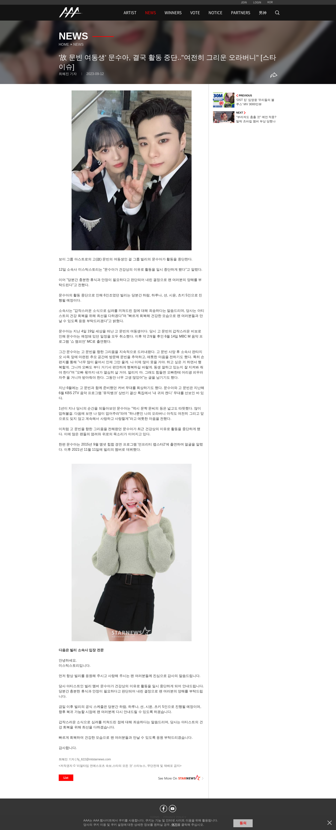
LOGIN (257, 2)
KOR (270, 2)
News (78, 44)
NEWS (150, 13)
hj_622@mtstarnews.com (94, 759)
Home (64, 44)
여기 (174, 824)
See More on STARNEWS (181, 777)
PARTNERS (240, 13)
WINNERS (173, 13)
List (66, 777)
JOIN (244, 2)
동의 (243, 823)
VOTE (195, 13)
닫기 (329, 823)
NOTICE (215, 13)
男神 (263, 13)
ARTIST (130, 13)
